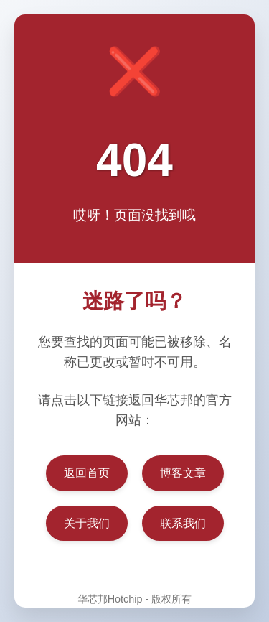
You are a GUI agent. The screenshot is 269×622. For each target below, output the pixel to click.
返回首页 (87, 473)
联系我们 (183, 523)
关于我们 (87, 523)
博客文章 (183, 473)
